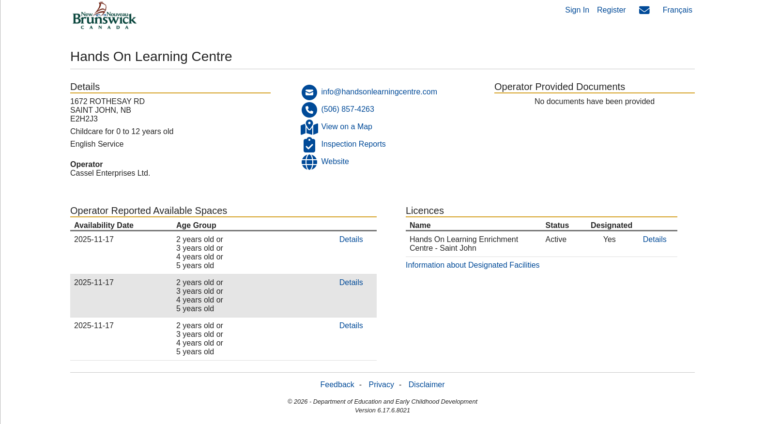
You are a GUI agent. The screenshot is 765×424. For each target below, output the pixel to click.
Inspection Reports (353, 144)
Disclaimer (427, 384)
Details (351, 239)
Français (677, 10)
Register (611, 10)
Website (335, 161)
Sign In (577, 10)
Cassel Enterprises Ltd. (110, 173)
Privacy (381, 384)
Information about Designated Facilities (473, 265)
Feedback (337, 384)
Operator (86, 164)
